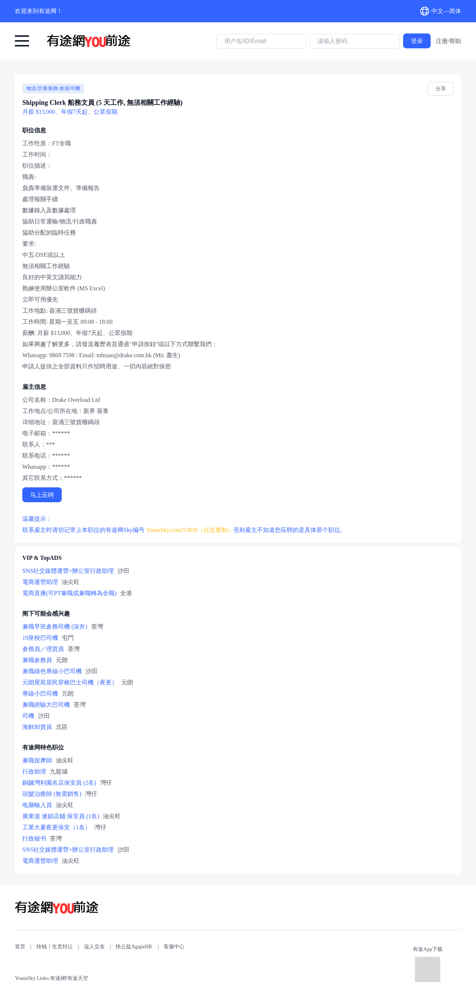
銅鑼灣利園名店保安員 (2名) (59, 783)
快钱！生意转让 (54, 946)
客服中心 (174, 946)
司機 (28, 716)
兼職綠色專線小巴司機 (52, 671)
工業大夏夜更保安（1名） (56, 827)
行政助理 (34, 771)
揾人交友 (94, 946)
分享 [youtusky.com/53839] (440, 88)
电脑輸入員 (37, 805)
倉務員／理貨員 (43, 649)
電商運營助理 (40, 582)
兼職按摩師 (37, 760)
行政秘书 (34, 838)
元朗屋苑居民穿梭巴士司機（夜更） (70, 682)
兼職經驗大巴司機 (46, 704)
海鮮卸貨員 (37, 727)
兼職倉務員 (37, 660)
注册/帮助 (448, 41)
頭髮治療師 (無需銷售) (51, 794)
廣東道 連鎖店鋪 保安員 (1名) (60, 816)
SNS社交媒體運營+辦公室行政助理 (68, 571)
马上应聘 (42, 495)
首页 (20, 946)
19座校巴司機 (40, 638)
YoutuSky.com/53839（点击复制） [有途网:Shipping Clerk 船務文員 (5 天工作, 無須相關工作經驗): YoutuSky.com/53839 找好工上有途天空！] (189, 530)
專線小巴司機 (40, 693)
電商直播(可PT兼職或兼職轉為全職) (69, 593)
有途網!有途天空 (69, 978)
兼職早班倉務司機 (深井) (54, 626)
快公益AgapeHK (134, 946)
